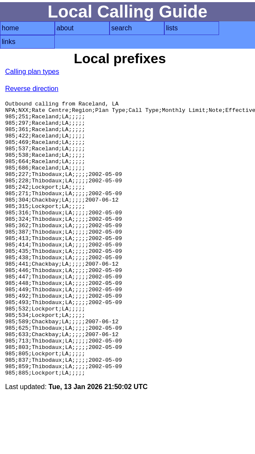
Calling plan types (32, 71)
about (65, 28)
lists (172, 28)
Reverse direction (32, 88)
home (10, 28)
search (121, 28)
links (8, 41)
